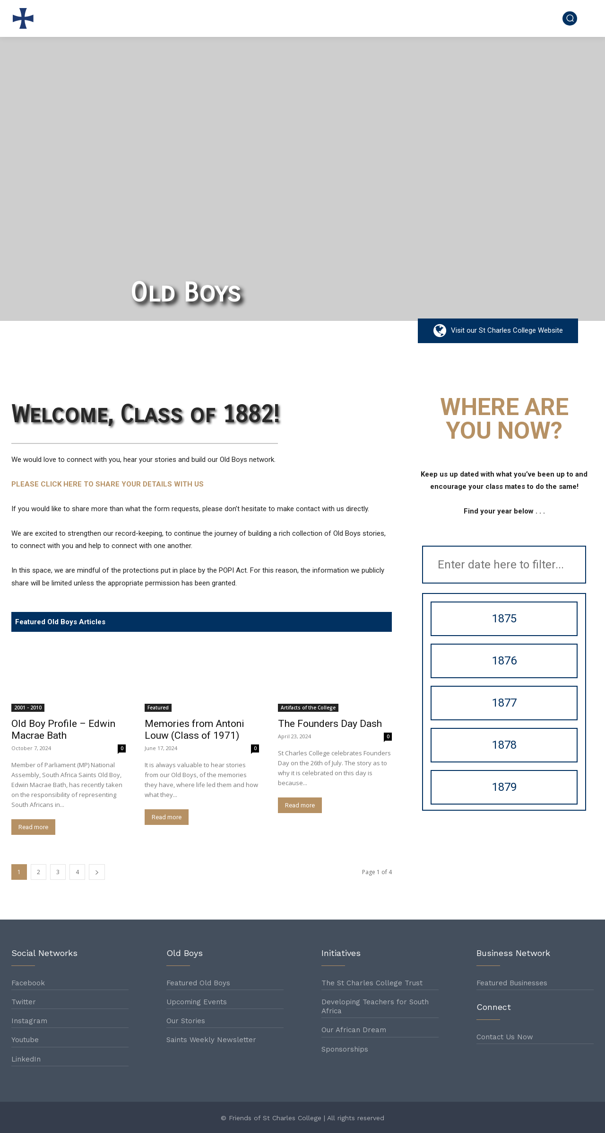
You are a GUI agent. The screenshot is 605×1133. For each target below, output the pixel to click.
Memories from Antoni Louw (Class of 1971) (194, 729)
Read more (33, 827)
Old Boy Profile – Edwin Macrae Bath (63, 729)
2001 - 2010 (28, 707)
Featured (158, 707)
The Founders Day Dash (330, 723)
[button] (569, 18)
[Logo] (25, 18)
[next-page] (97, 872)
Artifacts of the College (308, 707)
